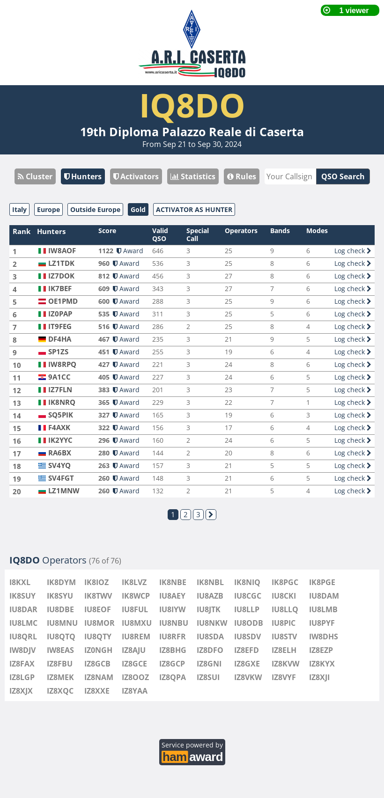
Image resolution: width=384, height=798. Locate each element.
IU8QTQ (61, 636)
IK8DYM (61, 582)
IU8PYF (322, 623)
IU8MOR (99, 623)
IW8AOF (62, 250)
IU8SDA (210, 636)
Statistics (192, 176)
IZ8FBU (60, 664)
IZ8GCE (134, 664)
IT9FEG (60, 326)
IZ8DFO (210, 650)
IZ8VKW (248, 677)
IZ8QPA (172, 677)
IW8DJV (22, 650)
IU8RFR (172, 636)
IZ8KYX (322, 664)
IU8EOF (97, 609)
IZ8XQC (60, 691)
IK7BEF (60, 288)
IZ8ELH (284, 650)
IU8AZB (210, 596)
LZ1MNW (64, 490)
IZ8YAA (135, 691)
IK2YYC (60, 440)
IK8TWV (98, 596)
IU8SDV (247, 636)
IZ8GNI (209, 664)
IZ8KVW (285, 664)
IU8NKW (212, 623)
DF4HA (59, 339)
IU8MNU (62, 623)
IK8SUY (22, 596)
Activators (136, 176)
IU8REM (136, 636)
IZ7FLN (60, 389)
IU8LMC (23, 623)
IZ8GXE (247, 664)
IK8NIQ (247, 582)
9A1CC (59, 377)
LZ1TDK (61, 263)
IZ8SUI (208, 677)
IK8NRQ (61, 402)
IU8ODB (248, 623)
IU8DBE (60, 609)
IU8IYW (172, 609)
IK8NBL (210, 582)
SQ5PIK (60, 414)
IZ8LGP (22, 677)
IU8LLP (246, 609)
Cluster (35, 176)
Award (130, 250)
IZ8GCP (172, 664)
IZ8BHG (172, 650)
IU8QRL (23, 636)
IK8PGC (285, 582)
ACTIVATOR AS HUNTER (194, 209)
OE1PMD (63, 301)
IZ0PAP (60, 313)
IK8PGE (322, 582)
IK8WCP (136, 596)
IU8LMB (323, 609)
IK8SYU (60, 596)
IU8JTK (209, 609)
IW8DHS (323, 636)
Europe (48, 209)
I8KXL (19, 582)
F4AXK (59, 427)
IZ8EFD (246, 650)
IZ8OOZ (135, 677)
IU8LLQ (285, 609)
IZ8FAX (22, 664)
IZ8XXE (97, 691)
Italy (19, 209)
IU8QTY (97, 636)
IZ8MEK (60, 677)
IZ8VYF (284, 677)
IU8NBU (173, 623)
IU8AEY (172, 596)
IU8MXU (137, 623)
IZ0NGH (98, 650)
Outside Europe (95, 209)
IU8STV (284, 636)
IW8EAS (60, 650)
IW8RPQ (62, 364)
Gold (138, 209)
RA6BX (59, 452)
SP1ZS (58, 351)
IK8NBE (172, 582)
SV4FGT (61, 478)
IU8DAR (23, 609)
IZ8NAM (98, 677)
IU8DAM (324, 596)
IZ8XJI (319, 677)
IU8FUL (135, 609)
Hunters (83, 176)
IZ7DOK (61, 275)
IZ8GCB (97, 664)
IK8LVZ (134, 582)
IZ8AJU (134, 650)
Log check (352, 250)
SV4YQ (59, 465)
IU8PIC (283, 623)
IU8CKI (284, 596)
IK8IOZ (96, 582)
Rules (241, 176)
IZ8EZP (321, 650)
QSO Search (343, 176)
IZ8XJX (21, 691)
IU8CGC (247, 596)
